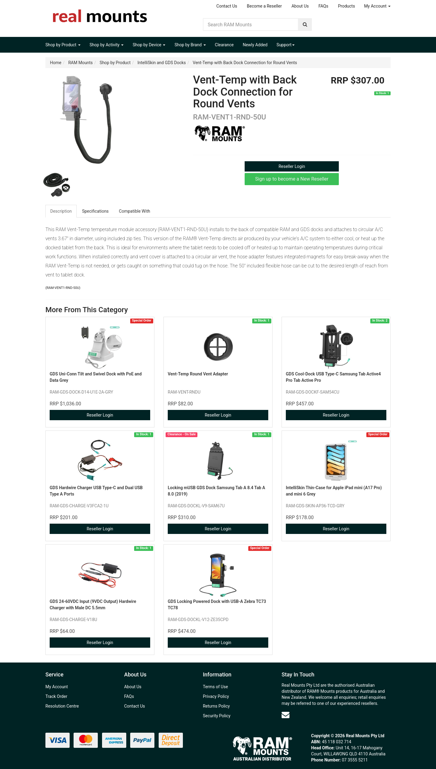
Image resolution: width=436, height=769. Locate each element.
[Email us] (285, 714)
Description (61, 211)
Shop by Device (149, 44)
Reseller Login (292, 166)
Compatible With (134, 211)
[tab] (61, 211)
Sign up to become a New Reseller (292, 179)
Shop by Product (63, 44)
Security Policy (216, 715)
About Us (300, 6)
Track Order (56, 696)
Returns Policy (216, 706)
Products (346, 6)
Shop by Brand (190, 44)
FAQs (324, 6)
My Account (377, 6)
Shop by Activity (107, 44)
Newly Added (255, 44)
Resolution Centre (62, 706)
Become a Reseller (264, 6)
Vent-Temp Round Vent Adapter (198, 373)
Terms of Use (215, 686)
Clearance (224, 44)
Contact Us (226, 6)
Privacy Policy (216, 696)
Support (285, 44)
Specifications (95, 211)
